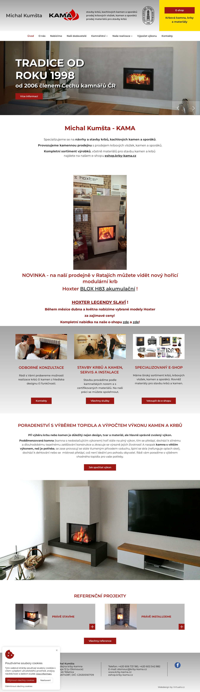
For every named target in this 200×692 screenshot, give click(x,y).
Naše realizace (122, 36)
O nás (42, 36)
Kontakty (167, 36)
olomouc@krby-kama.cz (132, 669)
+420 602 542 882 (149, 666)
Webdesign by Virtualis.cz (171, 687)
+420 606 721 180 (128, 666)
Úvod (30, 36)
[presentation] (179, 108)
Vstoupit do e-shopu (158, 400)
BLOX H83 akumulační (107, 288)
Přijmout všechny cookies (20, 680)
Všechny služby (100, 400)
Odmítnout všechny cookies (18, 686)
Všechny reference (100, 640)
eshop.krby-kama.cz (120, 156)
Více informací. (44, 673)
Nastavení (45, 680)
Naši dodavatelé (76, 36)
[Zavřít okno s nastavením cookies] (57, 650)
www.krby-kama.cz (119, 672)
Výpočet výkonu (147, 36)
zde (126, 322)
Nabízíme (56, 36)
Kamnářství (99, 36)
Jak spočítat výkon (100, 467)
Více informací (29, 96)
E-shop (179, 10)
